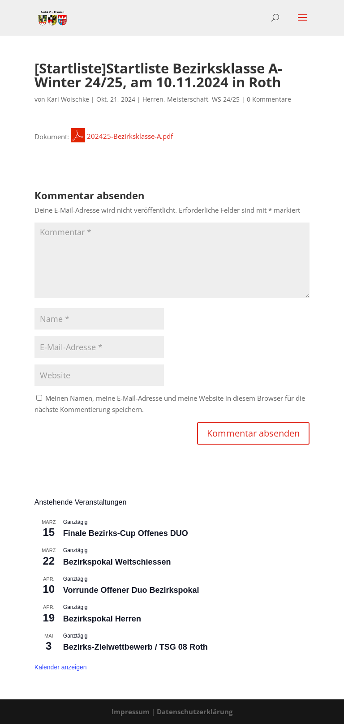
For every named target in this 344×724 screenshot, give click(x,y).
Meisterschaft (187, 99)
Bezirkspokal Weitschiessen (117, 561)
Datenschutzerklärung (194, 711)
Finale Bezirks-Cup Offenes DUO (125, 533)
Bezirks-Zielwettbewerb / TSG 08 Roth (135, 647)
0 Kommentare (269, 99)
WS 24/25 (226, 99)
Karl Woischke (68, 99)
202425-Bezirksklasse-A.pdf (122, 136)
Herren (152, 99)
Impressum (131, 711)
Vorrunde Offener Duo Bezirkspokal (131, 590)
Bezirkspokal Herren (102, 618)
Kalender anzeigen (60, 667)
